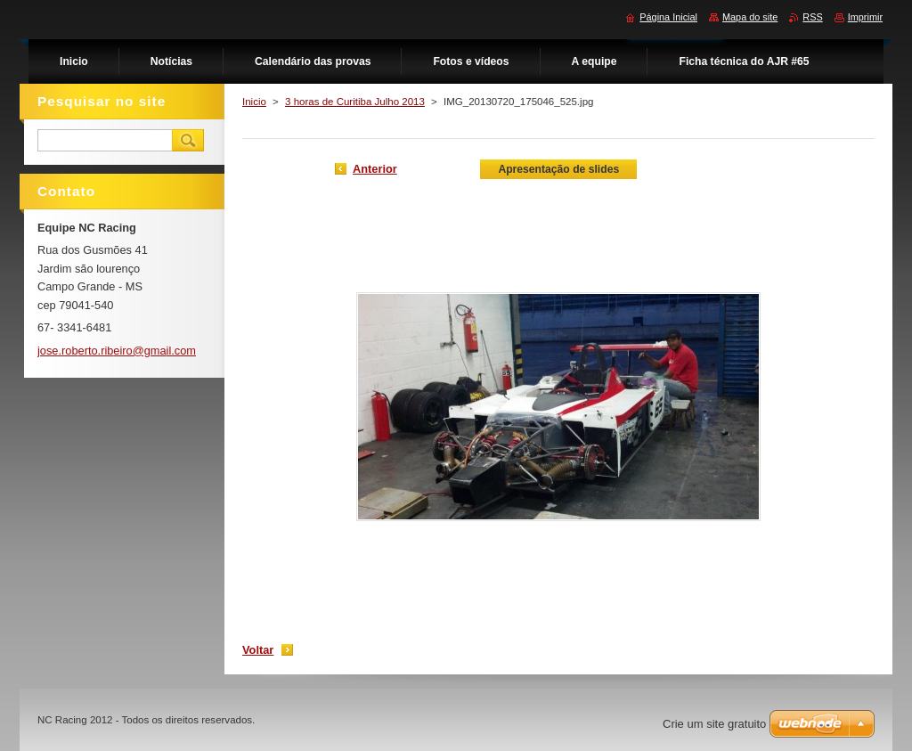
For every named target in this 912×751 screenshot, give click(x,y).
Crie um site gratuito (714, 724)
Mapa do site (750, 17)
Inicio (254, 101)
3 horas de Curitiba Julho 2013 (355, 101)
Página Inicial (668, 17)
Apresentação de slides (558, 169)
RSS (812, 17)
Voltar (257, 650)
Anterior (375, 169)
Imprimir (865, 17)
